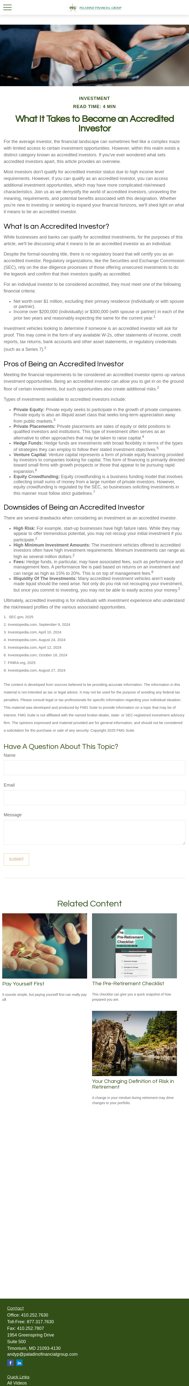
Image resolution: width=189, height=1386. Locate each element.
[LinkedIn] (19, 1362)
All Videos (17, 1383)
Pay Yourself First (23, 984)
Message (13, 814)
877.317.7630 (40, 1321)
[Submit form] (16, 859)
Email (9, 785)
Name (10, 755)
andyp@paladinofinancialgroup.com (42, 1354)
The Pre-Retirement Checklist (128, 983)
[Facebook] (10, 1362)
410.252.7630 (34, 1315)
